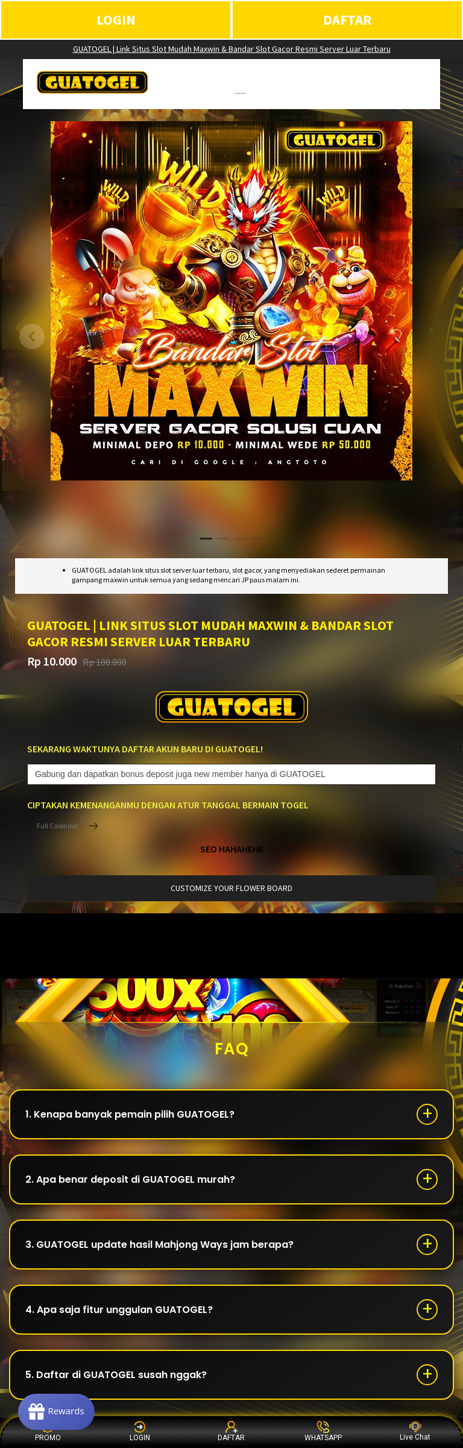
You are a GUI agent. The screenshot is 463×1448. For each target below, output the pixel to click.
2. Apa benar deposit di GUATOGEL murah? (130, 1179)
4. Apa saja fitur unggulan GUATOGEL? (119, 1310)
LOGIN (116, 19)
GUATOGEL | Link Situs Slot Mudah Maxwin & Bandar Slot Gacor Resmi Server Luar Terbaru (232, 48)
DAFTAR (347, 19)
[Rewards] (56, 1412)
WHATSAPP (323, 1431)
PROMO (48, 1431)
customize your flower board (231, 888)
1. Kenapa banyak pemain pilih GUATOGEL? (130, 1114)
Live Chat (415, 1431)
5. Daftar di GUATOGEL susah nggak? (116, 1375)
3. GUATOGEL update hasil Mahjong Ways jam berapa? (159, 1244)
